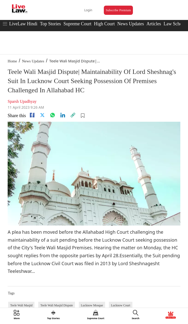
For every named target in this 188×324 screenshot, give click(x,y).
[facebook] (32, 115)
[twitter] (42, 115)
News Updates (130, 23)
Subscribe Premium (118, 10)
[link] (73, 115)
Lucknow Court (120, 305)
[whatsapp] (52, 115)
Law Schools (175, 23)
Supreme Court (78, 23)
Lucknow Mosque (92, 305)
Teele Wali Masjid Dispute (56, 305)
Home (12, 61)
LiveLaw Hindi (23, 23)
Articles (153, 23)
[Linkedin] (62, 115)
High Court (104, 23)
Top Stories (50, 23)
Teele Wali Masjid (21, 305)
